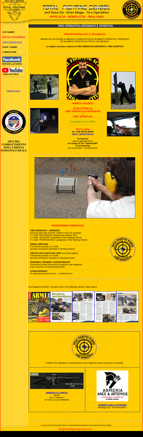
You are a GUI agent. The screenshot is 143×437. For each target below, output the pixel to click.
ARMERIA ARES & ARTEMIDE (112, 405)
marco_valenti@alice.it (83, 134)
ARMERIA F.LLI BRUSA (57, 393)
